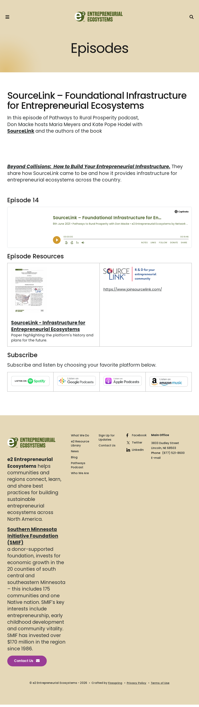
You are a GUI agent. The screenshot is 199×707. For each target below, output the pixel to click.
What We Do (80, 437)
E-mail (156, 460)
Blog (74, 459)
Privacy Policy (136, 685)
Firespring (115, 685)
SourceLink (20, 133)
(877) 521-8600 (173, 455)
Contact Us (27, 663)
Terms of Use (160, 685)
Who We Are (80, 475)
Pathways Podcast (78, 467)
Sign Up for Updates (107, 439)
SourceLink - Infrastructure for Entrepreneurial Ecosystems (48, 327)
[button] (8, 17)
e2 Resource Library (80, 445)
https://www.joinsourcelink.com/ (133, 291)
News (75, 453)
